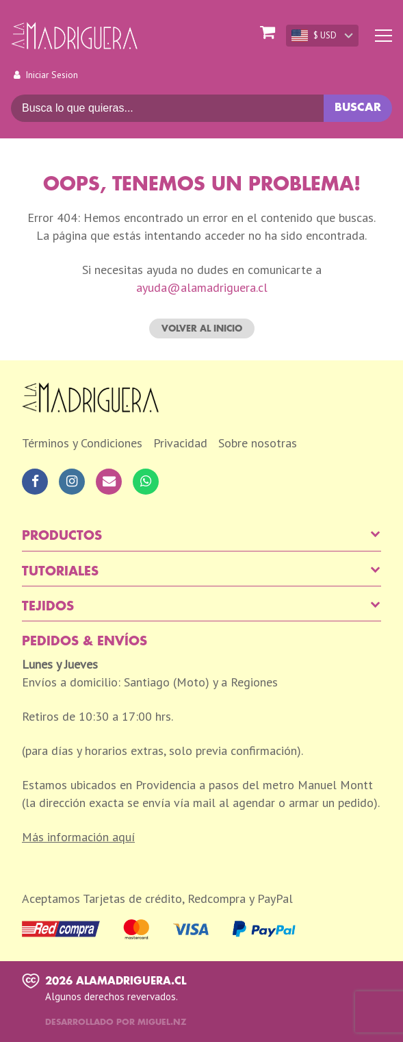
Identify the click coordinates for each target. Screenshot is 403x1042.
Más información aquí (78, 837)
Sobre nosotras (257, 443)
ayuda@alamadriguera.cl (202, 287)
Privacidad (180, 443)
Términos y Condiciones (82, 443)
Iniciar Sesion (51, 75)
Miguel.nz (162, 1022)
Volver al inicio (201, 328)
